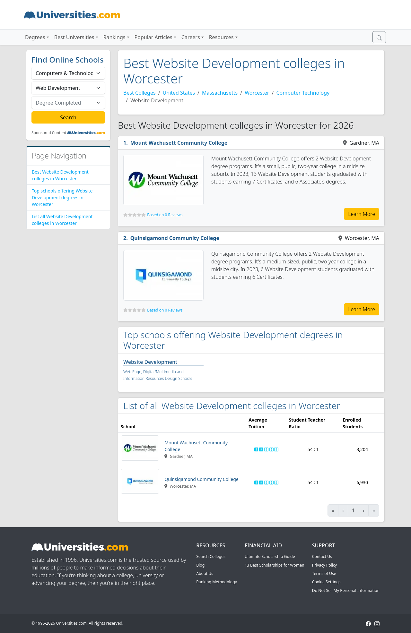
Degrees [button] (35, 37)
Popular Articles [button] (153, 37)
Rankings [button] (114, 37)
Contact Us (322, 556)
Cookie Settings (326, 582)
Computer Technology (302, 92)
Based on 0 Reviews (164, 215)
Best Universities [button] (74, 37)
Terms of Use (324, 573)
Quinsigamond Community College (174, 238)
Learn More (361, 214)
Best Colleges (139, 92)
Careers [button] (190, 37)
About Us (204, 573)
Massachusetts (220, 92)
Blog (200, 565)
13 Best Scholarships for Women (274, 565)
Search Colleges (210, 556)
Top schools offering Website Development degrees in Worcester (62, 197)
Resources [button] (221, 37)
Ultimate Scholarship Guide (270, 556)
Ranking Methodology (216, 582)
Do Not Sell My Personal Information (346, 590)
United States (179, 92)
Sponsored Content (48, 133)
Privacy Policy (324, 565)
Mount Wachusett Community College (179, 142)
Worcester (257, 92)
